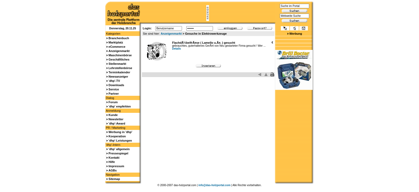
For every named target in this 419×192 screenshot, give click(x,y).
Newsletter (115, 119)
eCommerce (116, 46)
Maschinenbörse (120, 55)
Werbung (295, 33)
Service (113, 89)
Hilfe (111, 161)
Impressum (116, 166)
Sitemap (114, 179)
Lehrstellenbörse (120, 68)
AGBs (112, 170)
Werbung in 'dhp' (120, 132)
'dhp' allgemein (119, 149)
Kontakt (113, 157)
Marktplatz (115, 42)
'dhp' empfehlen (119, 106)
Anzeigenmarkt (171, 33)
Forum (113, 102)
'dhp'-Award (116, 123)
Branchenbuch (118, 38)
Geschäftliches (118, 59)
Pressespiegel (118, 153)
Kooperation (117, 136)
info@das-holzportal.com (215, 185)
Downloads (116, 85)
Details (176, 48)
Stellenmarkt (117, 63)
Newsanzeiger (118, 76)
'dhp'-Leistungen (120, 140)
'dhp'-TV (114, 80)
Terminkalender (119, 72)
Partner (113, 93)
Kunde (113, 115)
